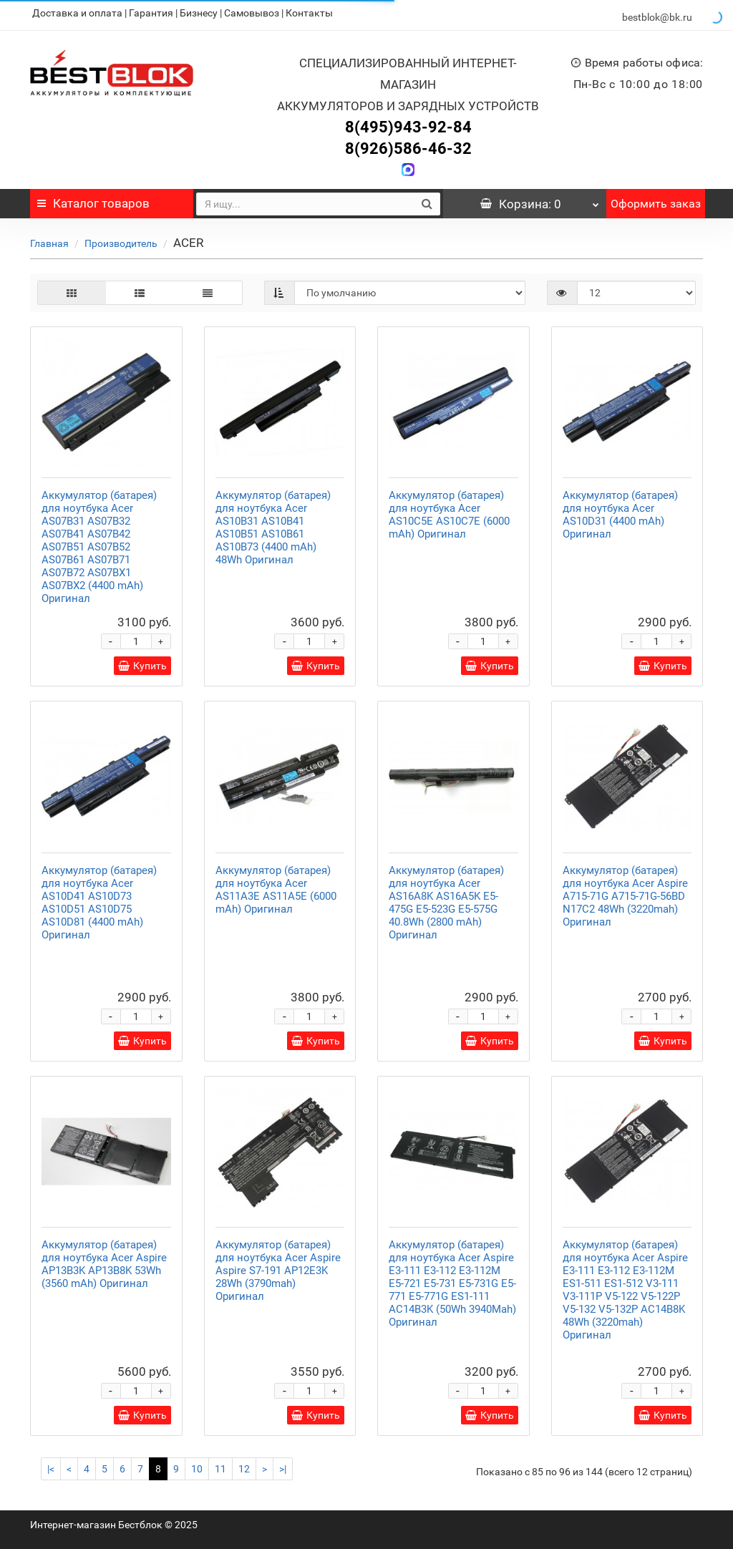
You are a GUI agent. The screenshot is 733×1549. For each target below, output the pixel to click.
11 (220, 1464)
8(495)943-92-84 (408, 123)
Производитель (120, 239)
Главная (49, 239)
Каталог (93, 199)
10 (197, 1464)
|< (50, 1464)
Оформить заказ (656, 199)
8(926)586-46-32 (408, 144)
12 (244, 1464)
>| (282, 1464)
